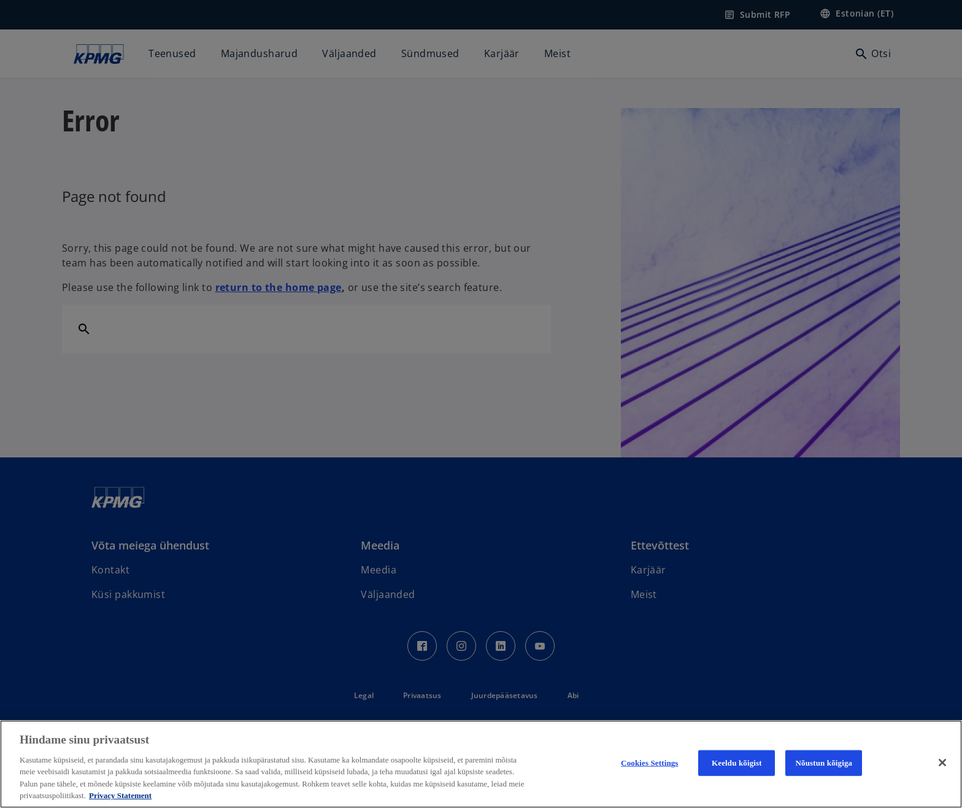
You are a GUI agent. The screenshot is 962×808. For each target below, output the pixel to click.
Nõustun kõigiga (824, 762)
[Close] (942, 762)
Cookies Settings (649, 762)
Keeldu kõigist (737, 762)
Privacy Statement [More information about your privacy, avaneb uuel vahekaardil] (120, 795)
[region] (481, 764)
